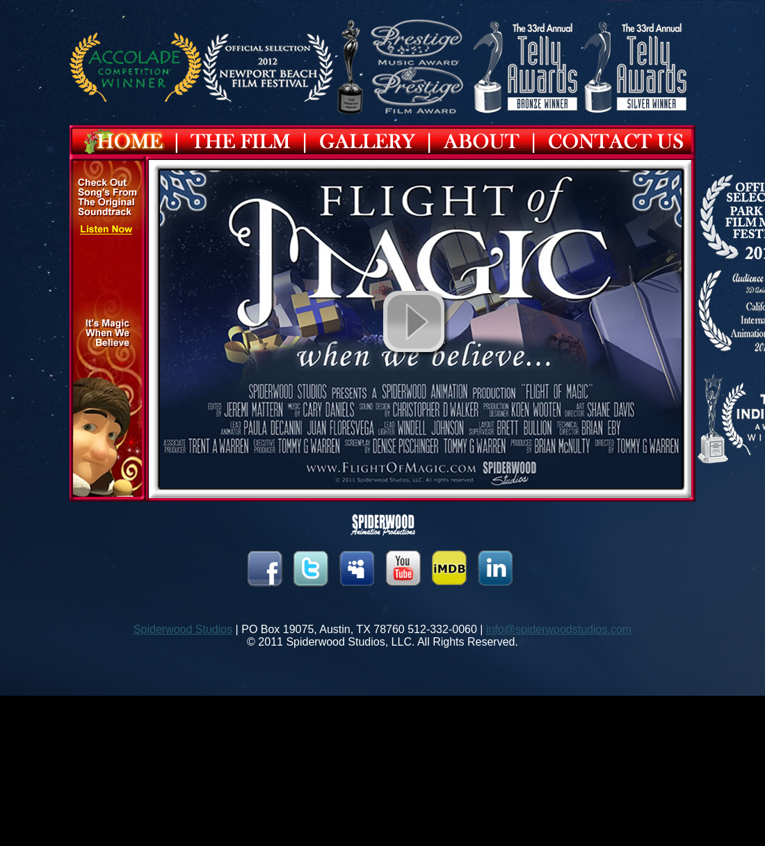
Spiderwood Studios (183, 629)
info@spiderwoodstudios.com (558, 629)
